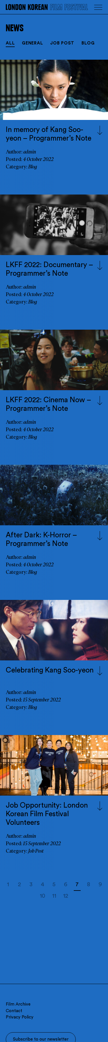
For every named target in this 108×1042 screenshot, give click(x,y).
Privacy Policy (19, 1017)
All (10, 43)
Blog (88, 43)
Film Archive (18, 1004)
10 (42, 896)
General (32, 43)
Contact (14, 1011)
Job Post (62, 43)
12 (65, 896)
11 (54, 896)
